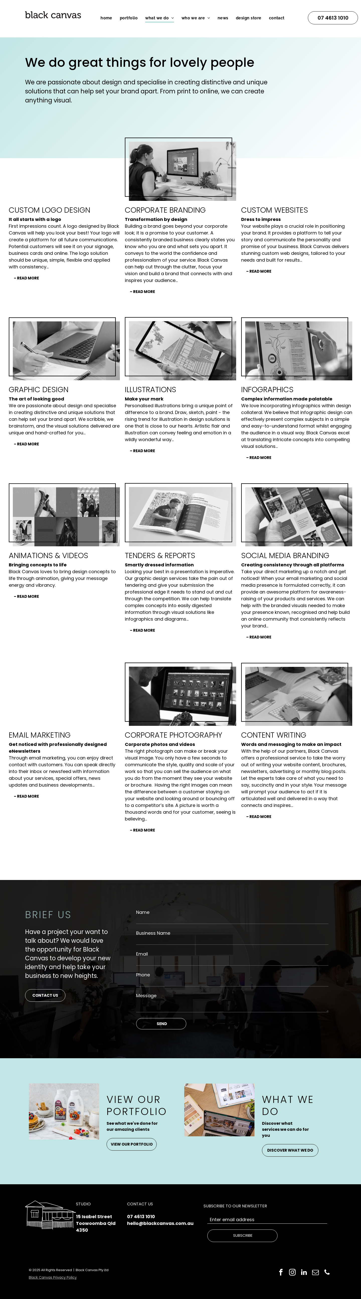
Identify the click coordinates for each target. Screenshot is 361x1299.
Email (142, 954)
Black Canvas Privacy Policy (53, 1277)
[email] (316, 1273)
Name (142, 912)
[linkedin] (304, 1273)
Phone (143, 975)
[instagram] (293, 1273)
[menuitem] (106, 18)
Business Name (153, 933)
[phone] (327, 1273)
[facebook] (281, 1273)
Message (146, 995)
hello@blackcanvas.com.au (160, 1223)
